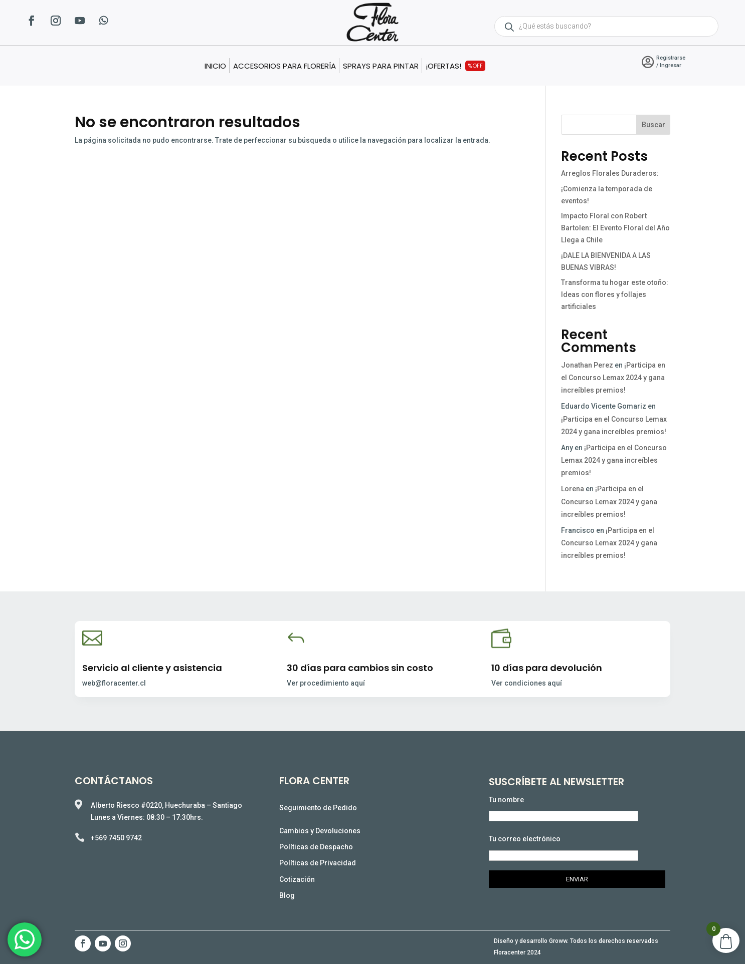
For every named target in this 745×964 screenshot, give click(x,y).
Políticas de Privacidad (317, 863)
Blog (287, 895)
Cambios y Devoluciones (319, 831)
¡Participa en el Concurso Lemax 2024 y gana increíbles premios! (613, 377)
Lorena (572, 489)
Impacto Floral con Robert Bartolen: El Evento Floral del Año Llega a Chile (615, 228)
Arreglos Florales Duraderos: (610, 173)
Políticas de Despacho (316, 847)
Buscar (653, 125)
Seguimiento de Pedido (318, 808)
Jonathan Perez (587, 365)
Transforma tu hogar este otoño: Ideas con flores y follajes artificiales (614, 294)
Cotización (297, 879)
